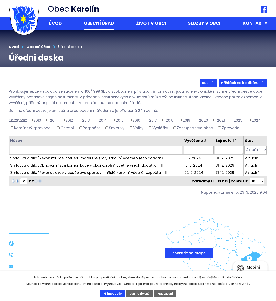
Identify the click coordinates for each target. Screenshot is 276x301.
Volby (138, 127)
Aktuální (252, 158)
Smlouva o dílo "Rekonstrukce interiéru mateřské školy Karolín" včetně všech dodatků (90, 158)
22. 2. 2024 (193, 172)
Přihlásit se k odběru (243, 82)
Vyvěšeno (195, 140)
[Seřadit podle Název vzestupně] (24, 139)
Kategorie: (18, 119)
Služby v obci (204, 23)
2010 (37, 120)
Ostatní (67, 127)
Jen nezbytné (140, 294)
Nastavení (165, 294)
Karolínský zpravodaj (32, 127)
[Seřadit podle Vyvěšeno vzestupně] (208, 139)
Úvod (55, 23)
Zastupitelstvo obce (195, 127)
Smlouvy (116, 127)
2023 (238, 120)
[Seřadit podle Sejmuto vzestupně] (236, 139)
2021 (221, 120)
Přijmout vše (112, 294)
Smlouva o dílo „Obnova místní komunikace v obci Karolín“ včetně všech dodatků (87, 165)
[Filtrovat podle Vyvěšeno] (199, 150)
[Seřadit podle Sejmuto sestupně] (236, 141)
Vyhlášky (160, 127)
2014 (103, 120)
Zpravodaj (231, 127)
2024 (256, 120)
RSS (208, 82)
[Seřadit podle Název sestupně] (24, 141)
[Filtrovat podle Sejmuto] (229, 150)
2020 (203, 120)
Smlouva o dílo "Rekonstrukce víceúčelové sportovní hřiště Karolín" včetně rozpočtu (89, 172)
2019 (186, 120)
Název (16, 140)
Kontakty (255, 23)
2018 (169, 120)
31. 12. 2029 (225, 158)
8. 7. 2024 (192, 158)
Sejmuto (225, 140)
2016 (136, 120)
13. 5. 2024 (193, 165)
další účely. (235, 277)
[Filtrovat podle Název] (96, 150)
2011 (53, 120)
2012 (69, 120)
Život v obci (151, 23)
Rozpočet (91, 127)
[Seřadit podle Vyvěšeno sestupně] (208, 141)
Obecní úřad (99, 23)
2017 (153, 120)
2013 (86, 120)
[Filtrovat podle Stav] (255, 150)
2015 (120, 120)
